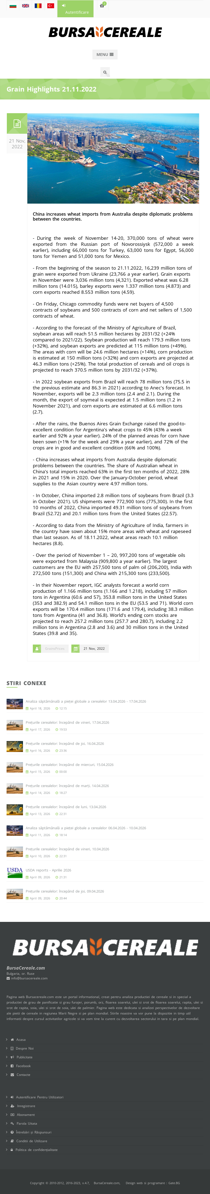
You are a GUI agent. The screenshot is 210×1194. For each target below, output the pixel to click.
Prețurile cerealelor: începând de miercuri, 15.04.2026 (69, 764)
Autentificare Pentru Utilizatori (37, 1097)
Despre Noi (22, 1048)
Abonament (23, 1114)
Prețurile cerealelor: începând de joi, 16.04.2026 (65, 743)
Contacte (20, 1074)
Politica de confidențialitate (34, 1149)
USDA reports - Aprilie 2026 (48, 870)
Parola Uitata (24, 1123)
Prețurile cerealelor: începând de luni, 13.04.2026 (66, 806)
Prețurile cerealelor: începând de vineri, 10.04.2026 (67, 849)
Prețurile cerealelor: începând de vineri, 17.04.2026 (67, 722)
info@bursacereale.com (27, 978)
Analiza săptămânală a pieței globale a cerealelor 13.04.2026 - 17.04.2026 (86, 701)
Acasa (18, 1039)
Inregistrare (23, 1106)
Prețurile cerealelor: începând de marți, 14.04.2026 (67, 785)
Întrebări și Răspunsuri (31, 1132)
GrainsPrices (55, 648)
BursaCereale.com (106, 1183)
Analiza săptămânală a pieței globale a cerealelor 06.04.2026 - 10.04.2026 (86, 827)
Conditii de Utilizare (29, 1141)
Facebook (21, 1066)
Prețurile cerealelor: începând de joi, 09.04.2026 (65, 891)
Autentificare (75, 9)
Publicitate (22, 1057)
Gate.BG (174, 1183)
